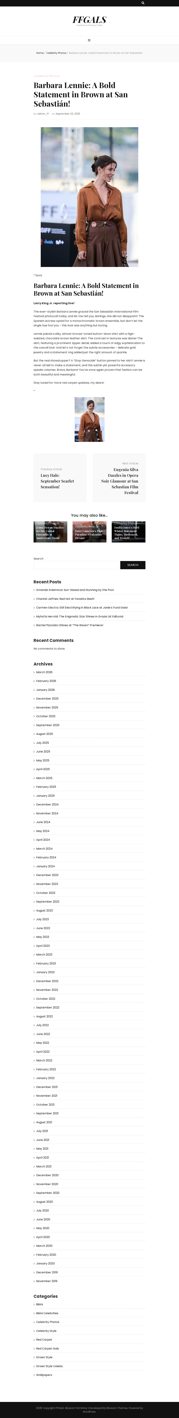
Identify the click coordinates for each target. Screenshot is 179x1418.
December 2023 (47, 875)
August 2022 (44, 1016)
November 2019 (46, 1281)
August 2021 (44, 1122)
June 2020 (43, 1219)
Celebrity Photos (47, 76)
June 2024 (43, 822)
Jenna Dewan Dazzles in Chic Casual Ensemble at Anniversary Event (50, 533)
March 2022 (44, 1060)
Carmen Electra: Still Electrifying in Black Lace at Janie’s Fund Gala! (82, 608)
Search (38, 559)
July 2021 (42, 1131)
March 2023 (44, 955)
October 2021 (45, 1105)
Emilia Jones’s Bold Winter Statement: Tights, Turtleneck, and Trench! (126, 533)
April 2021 (42, 1158)
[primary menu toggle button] (89, 40)
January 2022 (45, 1078)
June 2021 (42, 1140)
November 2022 (47, 990)
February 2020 (46, 1255)
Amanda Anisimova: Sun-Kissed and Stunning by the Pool (75, 590)
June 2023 (43, 928)
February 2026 (46, 681)
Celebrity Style (46, 1331)
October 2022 (45, 999)
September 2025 (47, 725)
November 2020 (47, 1184)
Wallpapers (44, 1375)
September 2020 (47, 1193)
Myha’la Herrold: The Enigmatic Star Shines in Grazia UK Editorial (79, 616)
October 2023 (45, 893)
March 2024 (44, 849)
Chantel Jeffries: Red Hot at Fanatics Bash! (65, 599)
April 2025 (43, 769)
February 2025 (46, 787)
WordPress (89, 1411)
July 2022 (42, 1025)
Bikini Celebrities (47, 1313)
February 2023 (46, 963)
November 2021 (46, 1096)
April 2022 (43, 1052)
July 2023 (42, 919)
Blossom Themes (117, 1408)
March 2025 (44, 778)
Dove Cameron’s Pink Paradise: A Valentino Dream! (89, 534)
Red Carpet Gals (47, 1349)
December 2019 (47, 1272)
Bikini (39, 1304)
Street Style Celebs (49, 1366)
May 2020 (42, 1228)
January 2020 (45, 1263)
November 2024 (47, 813)
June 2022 (43, 1034)
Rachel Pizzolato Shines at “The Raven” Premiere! (69, 625)
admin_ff (43, 113)
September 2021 (47, 1113)
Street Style (44, 1357)
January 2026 (45, 690)
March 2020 (44, 1246)
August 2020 (44, 1202)
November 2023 (47, 884)
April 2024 (43, 840)
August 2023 (44, 911)
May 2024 (42, 831)
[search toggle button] (143, 3)
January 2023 (45, 972)
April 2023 (43, 946)
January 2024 (45, 866)
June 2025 (43, 752)
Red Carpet (44, 1340)
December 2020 (47, 1175)
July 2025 (42, 743)
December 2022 (47, 981)
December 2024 (47, 804)
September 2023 (47, 902)
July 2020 (42, 1211)
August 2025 (44, 734)
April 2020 (43, 1237)
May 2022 (42, 1043)
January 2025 (45, 796)
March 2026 (44, 672)
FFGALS (89, 19)
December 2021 (47, 1087)
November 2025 (47, 708)
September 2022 (47, 1007)
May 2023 (42, 937)
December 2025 (47, 699)
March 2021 (44, 1166)
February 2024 (46, 857)
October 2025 (45, 716)
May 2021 (42, 1149)
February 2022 (46, 1069)
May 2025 (42, 760)
